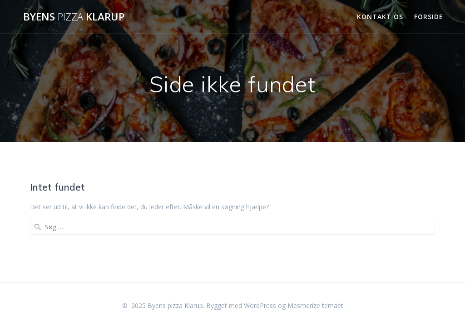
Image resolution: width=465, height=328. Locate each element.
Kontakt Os (380, 16)
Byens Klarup (74, 17)
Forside (428, 16)
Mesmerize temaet (315, 305)
